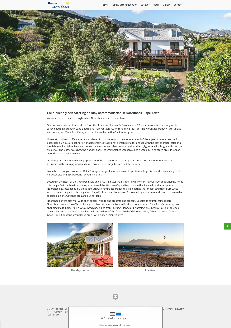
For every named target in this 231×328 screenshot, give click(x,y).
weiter (226, 58)
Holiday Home (87, 308)
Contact (178, 4)
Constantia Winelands (73, 215)
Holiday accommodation (124, 4)
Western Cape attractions (121, 185)
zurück (5, 58)
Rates (156, 4)
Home (104, 4)
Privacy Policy (79, 311)
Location (145, 4)
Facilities (59, 308)
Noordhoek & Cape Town (107, 308)
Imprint (67, 311)
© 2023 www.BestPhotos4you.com (167, 308)
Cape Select (53, 314)
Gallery (166, 4)
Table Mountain (158, 211)
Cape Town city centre (136, 181)
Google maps (71, 308)
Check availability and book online (104, 311)
